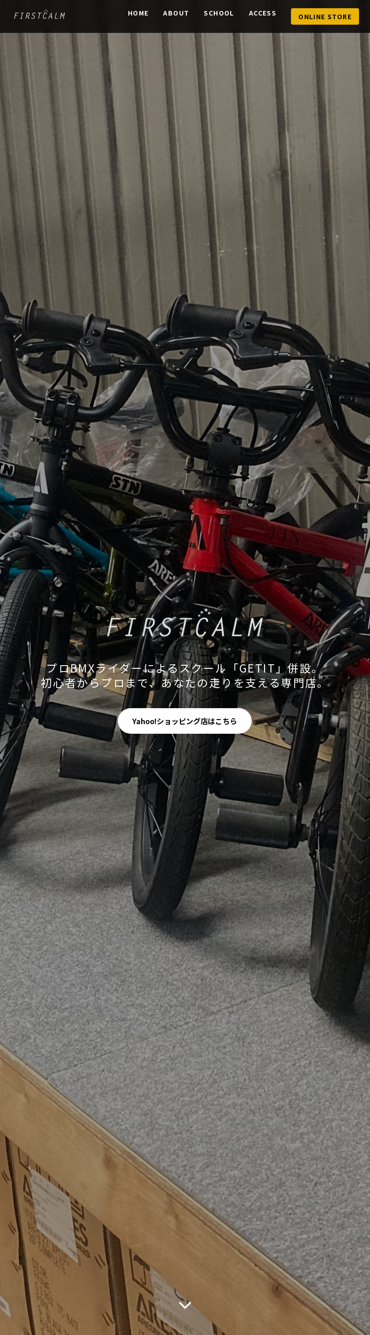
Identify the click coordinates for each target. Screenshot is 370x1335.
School (219, 12)
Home (138, 12)
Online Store (325, 16)
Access (262, 12)
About (176, 12)
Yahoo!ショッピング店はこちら (184, 720)
